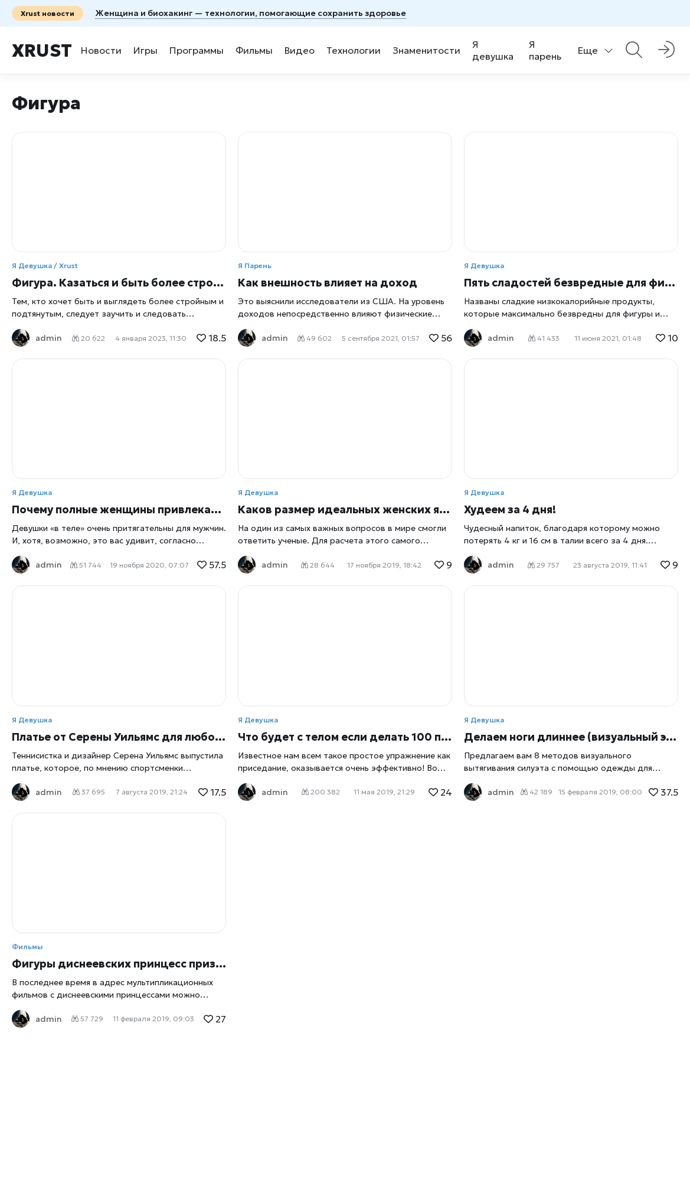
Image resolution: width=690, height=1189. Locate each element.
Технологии (353, 50)
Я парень (545, 50)
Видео (299, 50)
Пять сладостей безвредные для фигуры (571, 282)
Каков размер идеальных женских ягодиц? (345, 509)
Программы (196, 50)
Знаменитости (426, 50)
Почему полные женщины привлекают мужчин (119, 509)
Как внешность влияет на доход (327, 282)
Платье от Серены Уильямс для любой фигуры (119, 737)
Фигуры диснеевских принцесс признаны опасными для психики (119, 963)
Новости (101, 50)
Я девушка (493, 50)
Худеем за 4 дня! (510, 509)
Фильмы (254, 50)
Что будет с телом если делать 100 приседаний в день (345, 737)
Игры (145, 50)
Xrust (42, 50)
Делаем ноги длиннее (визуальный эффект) (571, 737)
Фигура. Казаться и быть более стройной (119, 282)
